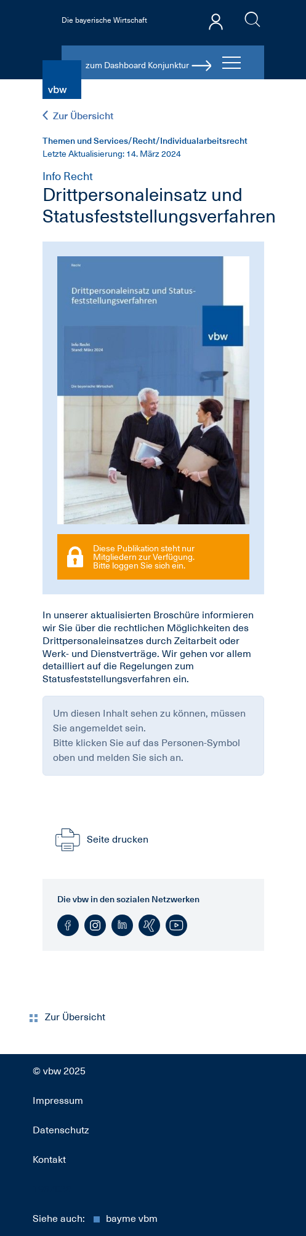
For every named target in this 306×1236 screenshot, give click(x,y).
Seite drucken (100, 839)
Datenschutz (61, 1130)
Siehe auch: (95, 1219)
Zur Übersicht (77, 116)
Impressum (58, 1101)
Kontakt (49, 1160)
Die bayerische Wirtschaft (104, 20)
